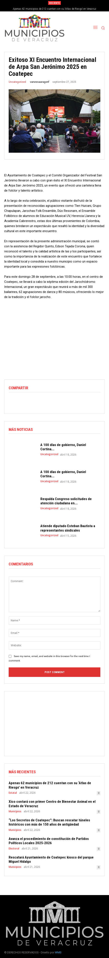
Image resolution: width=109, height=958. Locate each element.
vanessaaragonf (39, 82)
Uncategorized (17, 82)
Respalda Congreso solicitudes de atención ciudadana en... (66, 501)
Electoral (14, 848)
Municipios (15, 811)
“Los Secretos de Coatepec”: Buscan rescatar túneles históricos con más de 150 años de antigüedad (49, 822)
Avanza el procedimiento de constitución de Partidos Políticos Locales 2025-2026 (49, 841)
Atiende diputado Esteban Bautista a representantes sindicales (67, 528)
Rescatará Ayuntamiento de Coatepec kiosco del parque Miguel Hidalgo (51, 859)
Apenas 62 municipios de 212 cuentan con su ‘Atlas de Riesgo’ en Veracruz (54, 8)
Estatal (13, 793)
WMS (58, 952)
